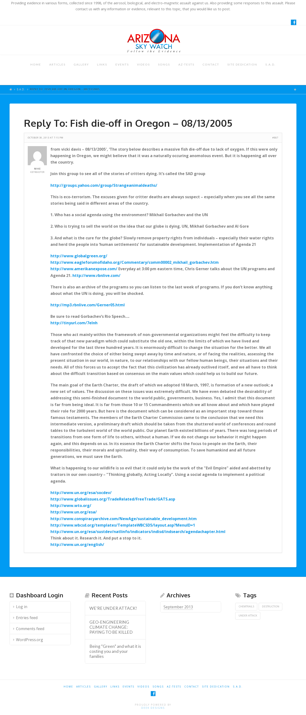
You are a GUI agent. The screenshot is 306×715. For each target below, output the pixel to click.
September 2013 (178, 607)
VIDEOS (143, 64)
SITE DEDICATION (242, 64)
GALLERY (81, 64)
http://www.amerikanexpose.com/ (83, 268)
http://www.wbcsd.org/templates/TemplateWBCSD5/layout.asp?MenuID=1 (122, 525)
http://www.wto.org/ (70, 505)
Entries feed (27, 617)
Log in (21, 606)
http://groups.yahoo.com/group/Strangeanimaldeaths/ (103, 185)
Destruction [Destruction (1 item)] (270, 606)
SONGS (164, 64)
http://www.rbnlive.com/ (96, 275)
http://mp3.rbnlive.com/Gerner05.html (87, 305)
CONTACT (210, 64)
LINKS (102, 64)
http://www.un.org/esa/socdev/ (81, 492)
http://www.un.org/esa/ (73, 512)
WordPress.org (29, 639)
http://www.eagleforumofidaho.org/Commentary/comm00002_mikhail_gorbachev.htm (134, 262)
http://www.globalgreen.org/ (78, 255)
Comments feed (30, 628)
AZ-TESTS (186, 64)
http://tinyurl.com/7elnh (74, 322)
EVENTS (122, 64)
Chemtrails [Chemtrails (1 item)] (246, 606)
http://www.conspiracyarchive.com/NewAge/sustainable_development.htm (123, 518)
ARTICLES (57, 64)
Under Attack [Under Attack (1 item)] (248, 615)
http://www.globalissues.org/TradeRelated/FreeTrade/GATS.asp (112, 499)
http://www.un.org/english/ (77, 544)
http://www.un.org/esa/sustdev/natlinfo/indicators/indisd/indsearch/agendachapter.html (137, 531)
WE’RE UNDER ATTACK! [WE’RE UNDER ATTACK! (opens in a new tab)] (113, 608)
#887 (275, 138)
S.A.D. (270, 64)
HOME (35, 64)
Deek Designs (153, 708)
